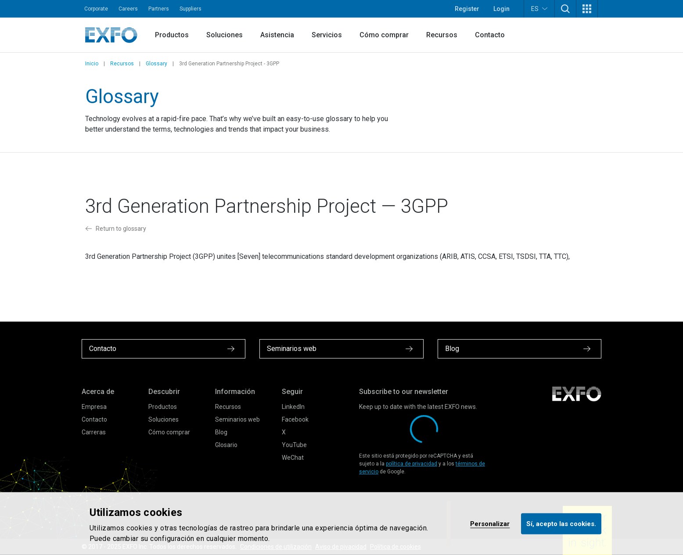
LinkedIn (293, 406)
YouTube (294, 444)
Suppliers (190, 9)
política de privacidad (411, 464)
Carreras (94, 432)
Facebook (295, 419)
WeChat (293, 457)
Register (467, 8)
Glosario (226, 444)
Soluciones (224, 35)
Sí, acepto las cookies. (561, 523)
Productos (172, 35)
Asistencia (277, 35)
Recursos (441, 35)
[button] (565, 9)
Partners (158, 9)
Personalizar (490, 523)
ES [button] (539, 9)
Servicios (327, 35)
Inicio (91, 64)
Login (501, 8)
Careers (128, 9)
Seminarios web (237, 419)
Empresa (94, 406)
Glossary (156, 64)
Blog (221, 432)
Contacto (490, 35)
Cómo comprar (384, 35)
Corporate (96, 9)
